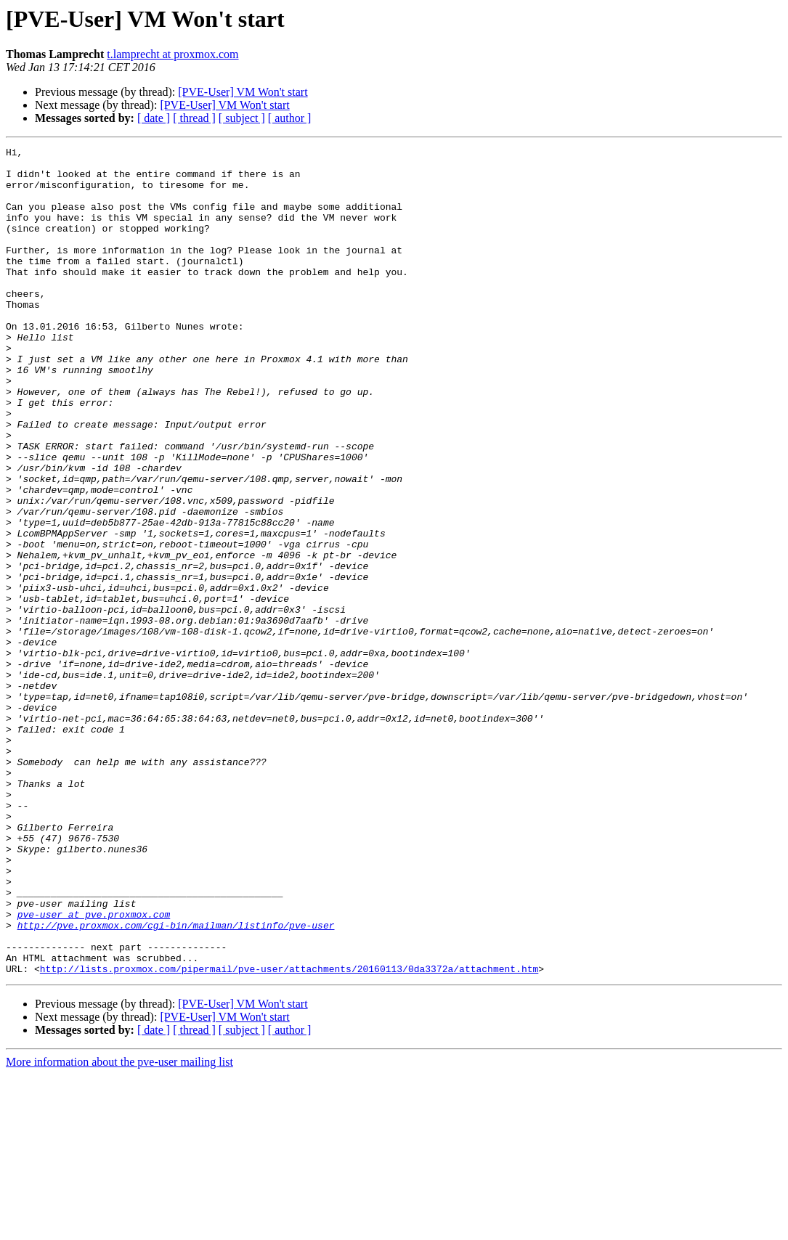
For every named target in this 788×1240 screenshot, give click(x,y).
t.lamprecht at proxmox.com (172, 54)
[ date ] (153, 118)
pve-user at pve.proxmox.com (94, 1068)
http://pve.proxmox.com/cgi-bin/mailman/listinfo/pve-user (176, 1081)
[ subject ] (242, 118)
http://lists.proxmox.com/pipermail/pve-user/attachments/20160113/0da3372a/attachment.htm (289, 1134)
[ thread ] (194, 118)
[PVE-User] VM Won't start (242, 92)
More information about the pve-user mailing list (119, 1227)
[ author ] (290, 118)
